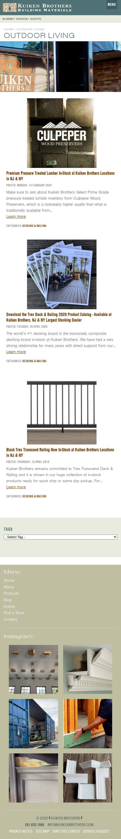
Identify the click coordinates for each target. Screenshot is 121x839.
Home (8, 29)
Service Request (96, 831)
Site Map (42, 831)
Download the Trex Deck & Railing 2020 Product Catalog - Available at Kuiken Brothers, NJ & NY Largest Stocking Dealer (58, 317)
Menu (112, 4)
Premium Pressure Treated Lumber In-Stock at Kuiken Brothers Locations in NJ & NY (60, 176)
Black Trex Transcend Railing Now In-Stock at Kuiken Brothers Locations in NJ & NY (60, 452)
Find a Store (14, 612)
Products (11, 593)
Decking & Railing (34, 226)
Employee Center (66, 831)
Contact (10, 619)
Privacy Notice (21, 831)
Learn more (16, 216)
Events (9, 606)
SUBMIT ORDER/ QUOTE (22, 19)
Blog (8, 599)
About (9, 587)
